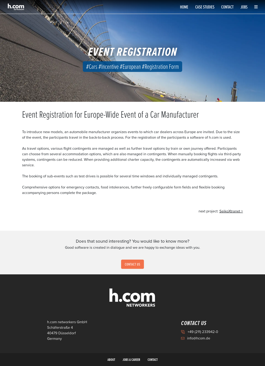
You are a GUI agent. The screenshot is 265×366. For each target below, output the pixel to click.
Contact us (132, 264)
